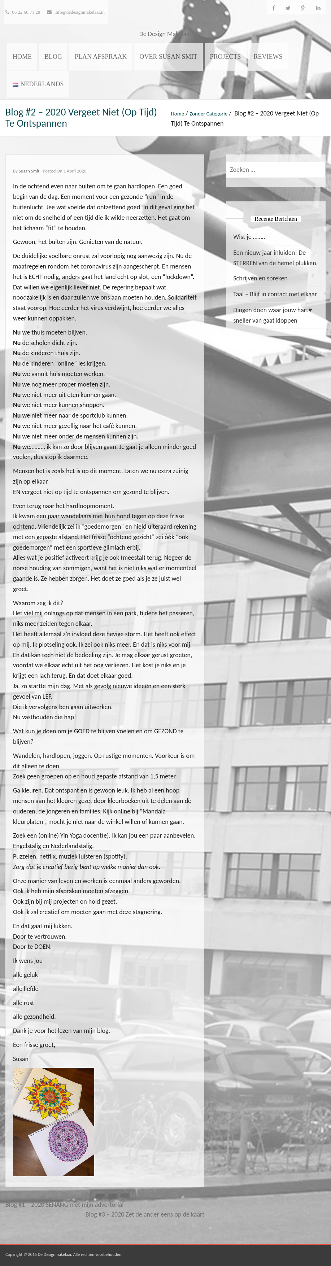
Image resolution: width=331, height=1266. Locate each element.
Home (22, 56)
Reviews (268, 56)
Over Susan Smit (168, 56)
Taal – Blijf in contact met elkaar (275, 294)
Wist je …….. (249, 237)
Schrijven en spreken (260, 278)
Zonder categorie (208, 113)
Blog (53, 56)
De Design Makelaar (165, 34)
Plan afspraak (101, 56)
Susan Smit (29, 171)
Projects (225, 56)
